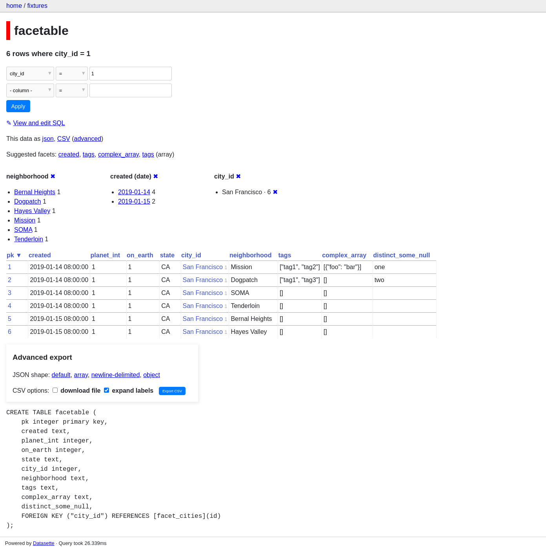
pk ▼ (14, 255)
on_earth (140, 255)
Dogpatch (27, 201)
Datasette (44, 543)
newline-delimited (115, 375)
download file (77, 390)
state (167, 255)
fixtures (37, 5)
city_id (191, 255)
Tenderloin (28, 239)
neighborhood (250, 255)
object (151, 375)
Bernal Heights (34, 192)
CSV (63, 138)
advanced (87, 138)
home (14, 5)
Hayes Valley (32, 211)
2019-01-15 (134, 201)
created (68, 154)
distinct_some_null (401, 255)
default (61, 375)
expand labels (128, 390)
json (48, 138)
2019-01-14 (134, 192)
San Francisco (203, 267)
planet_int (105, 255)
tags (89, 154)
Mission (24, 220)
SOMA (23, 229)
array (81, 375)
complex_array (118, 154)
